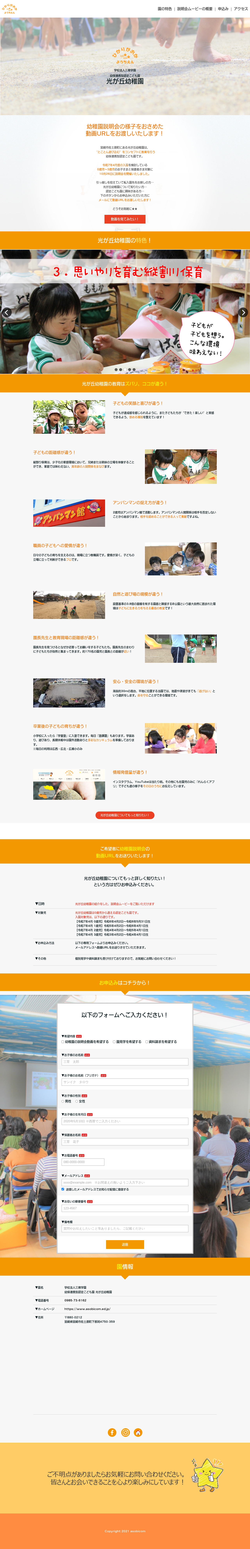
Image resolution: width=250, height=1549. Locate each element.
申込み (223, 9)
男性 (66, 1101)
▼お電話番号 (70, 1155)
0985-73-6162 (75, 1300)
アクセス (241, 9)
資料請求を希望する (161, 1041)
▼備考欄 (67, 1222)
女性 (80, 1101)
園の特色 (165, 9)
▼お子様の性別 (71, 1095)
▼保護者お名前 (71, 1135)
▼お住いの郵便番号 (74, 1201)
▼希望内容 (68, 1036)
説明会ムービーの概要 (194, 9)
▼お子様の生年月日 (74, 1114)
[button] (116, 369)
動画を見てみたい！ (125, 219)
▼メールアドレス (72, 1175)
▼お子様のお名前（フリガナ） (81, 1075)
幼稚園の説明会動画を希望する (85, 1041)
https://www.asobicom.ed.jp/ (87, 1309)
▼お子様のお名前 (72, 1055)
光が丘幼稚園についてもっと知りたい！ (125, 815)
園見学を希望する (127, 1041)
